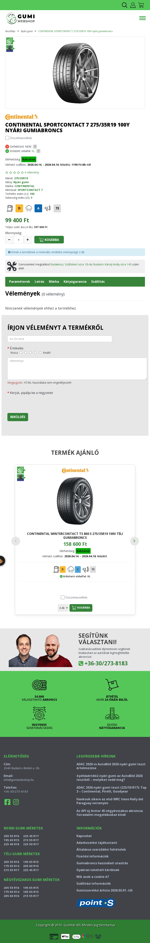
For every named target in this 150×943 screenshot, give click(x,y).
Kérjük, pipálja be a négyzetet (31, 393)
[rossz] (21, 352)
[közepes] (30, 352)
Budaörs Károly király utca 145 (112, 264)
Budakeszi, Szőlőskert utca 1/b (69, 264)
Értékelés (16, 348)
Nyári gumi (27, 31)
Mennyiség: (13, 233)
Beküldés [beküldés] (17, 417)
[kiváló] (40, 352)
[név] (59, 338)
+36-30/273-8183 (106, 663)
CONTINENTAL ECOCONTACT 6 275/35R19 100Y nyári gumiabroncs (107, 537)
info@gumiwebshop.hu (19, 780)
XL (33, 151)
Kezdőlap (10, 31)
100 (32, 194)
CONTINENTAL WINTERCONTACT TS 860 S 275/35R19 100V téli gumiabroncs (43, 539)
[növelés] (28, 240)
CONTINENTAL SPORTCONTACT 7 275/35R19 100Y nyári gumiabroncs (75, 31)
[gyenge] (25, 352)
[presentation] (36, 402)
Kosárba (49, 608)
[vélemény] (77, 369)
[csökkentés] (9, 240)
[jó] (35, 352)
